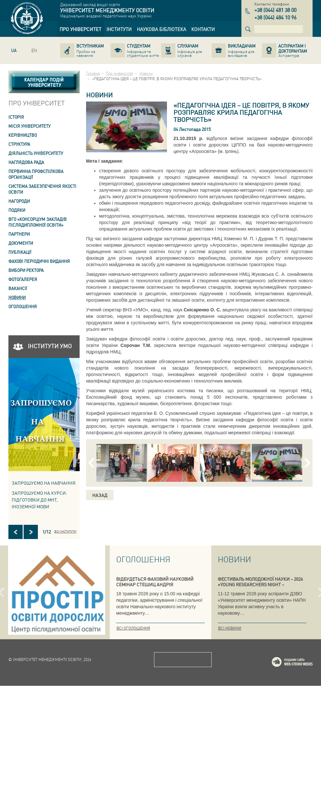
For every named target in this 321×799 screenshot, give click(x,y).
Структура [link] (19, 144)
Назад (99, 495)
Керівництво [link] (22, 135)
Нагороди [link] (19, 201)
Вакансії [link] (17, 288)
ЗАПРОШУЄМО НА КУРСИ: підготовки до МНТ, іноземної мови (39, 499)
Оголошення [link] (22, 306)
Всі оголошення (133, 628)
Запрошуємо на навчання (43, 483)
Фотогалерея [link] (22, 279)
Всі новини (229, 628)
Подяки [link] (16, 210)
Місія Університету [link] (29, 126)
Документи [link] (20, 243)
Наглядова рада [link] (26, 162)
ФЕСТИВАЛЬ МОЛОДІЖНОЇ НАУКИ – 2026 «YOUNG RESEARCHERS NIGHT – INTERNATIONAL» (260, 584)
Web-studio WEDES (301, 776)
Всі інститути (65, 531)
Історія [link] (16, 117)
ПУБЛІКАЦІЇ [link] (19, 252)
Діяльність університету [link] (35, 153)
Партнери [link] (19, 234)
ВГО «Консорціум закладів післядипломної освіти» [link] (37, 222)
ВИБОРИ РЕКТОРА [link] (26, 270)
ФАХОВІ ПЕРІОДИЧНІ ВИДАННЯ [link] (39, 261)
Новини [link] (17, 297)
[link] (80, 29)
